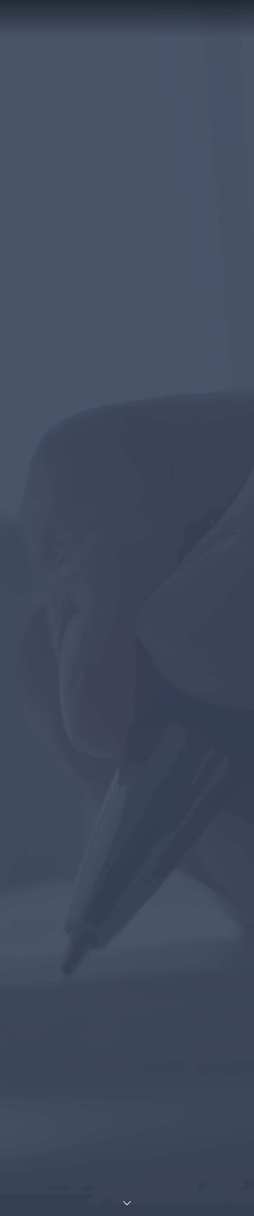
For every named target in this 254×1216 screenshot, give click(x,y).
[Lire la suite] (127, 1202)
